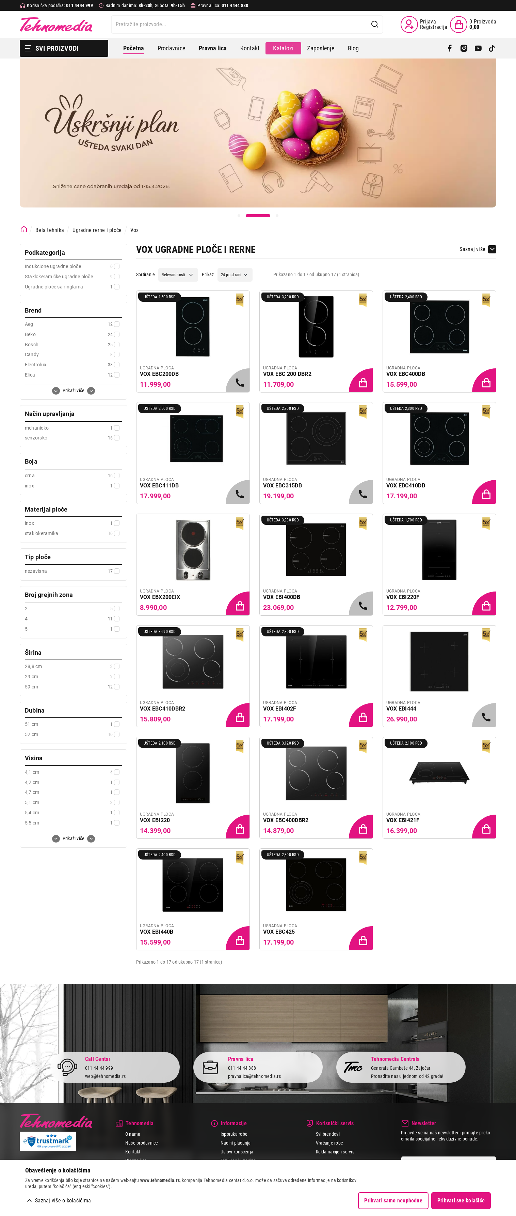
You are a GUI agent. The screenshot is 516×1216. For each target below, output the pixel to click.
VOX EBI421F (403, 820)
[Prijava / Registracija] (424, 24)
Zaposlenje (320, 48)
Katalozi (283, 48)
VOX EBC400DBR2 (285, 820)
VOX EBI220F (403, 597)
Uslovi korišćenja (237, 1151)
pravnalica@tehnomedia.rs (254, 1076)
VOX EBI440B (157, 932)
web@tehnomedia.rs (105, 1076)
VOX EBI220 (155, 820)
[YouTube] (478, 48)
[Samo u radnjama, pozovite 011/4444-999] (238, 381)
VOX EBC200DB (159, 374)
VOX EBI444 (401, 708)
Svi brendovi (328, 1134)
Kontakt (250, 48)
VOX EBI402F (279, 708)
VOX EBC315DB (282, 485)
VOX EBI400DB (281, 597)
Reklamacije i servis (335, 1151)
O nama (132, 1134)
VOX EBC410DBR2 (162, 708)
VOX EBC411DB (159, 485)
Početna (133, 48)
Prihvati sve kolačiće (461, 1200)
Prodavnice (171, 48)
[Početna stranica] (24, 229)
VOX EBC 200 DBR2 (287, 374)
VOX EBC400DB (405, 374)
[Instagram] (463, 48)
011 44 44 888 (242, 1068)
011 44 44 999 (99, 1068)
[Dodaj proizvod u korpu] (361, 381)
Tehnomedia (56, 24)
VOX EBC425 (279, 932)
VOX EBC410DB (405, 485)
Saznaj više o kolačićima (63, 1200)
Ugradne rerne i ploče (97, 230)
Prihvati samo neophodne (393, 1200)
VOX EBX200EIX (160, 597)
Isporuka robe (234, 1134)
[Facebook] (450, 48)
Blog (353, 48)
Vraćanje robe (329, 1143)
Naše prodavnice (141, 1143)
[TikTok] (492, 48)
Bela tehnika (49, 230)
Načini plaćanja (236, 1143)
